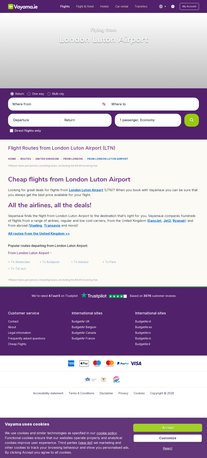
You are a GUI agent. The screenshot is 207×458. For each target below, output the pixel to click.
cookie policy (107, 433)
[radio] (17, 94)
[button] (189, 6)
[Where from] (54, 104)
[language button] (162, 6)
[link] (173, 6)
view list (85, 443)
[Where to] (153, 104)
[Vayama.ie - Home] (28, 6)
